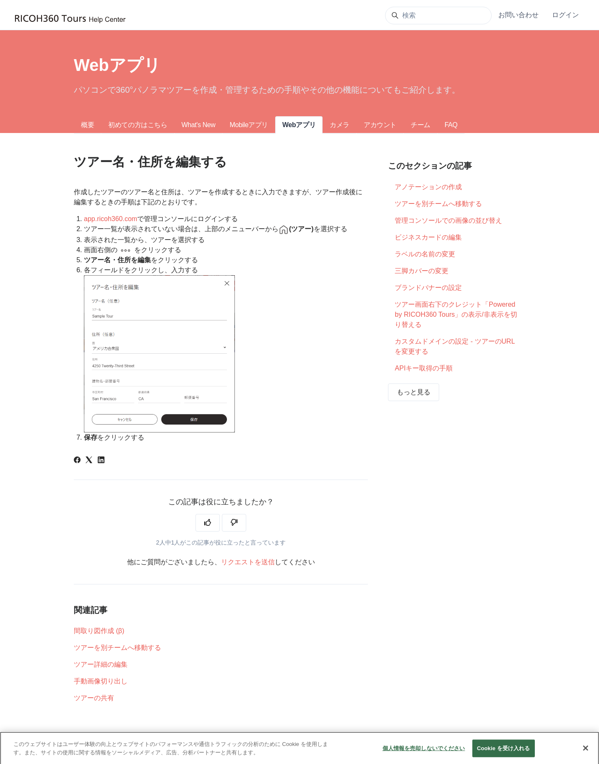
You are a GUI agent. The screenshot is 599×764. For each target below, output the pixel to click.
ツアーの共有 (94, 697)
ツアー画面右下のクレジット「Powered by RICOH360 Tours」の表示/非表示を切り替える (456, 314)
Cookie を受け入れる (503, 754)
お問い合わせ (518, 14)
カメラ (339, 124)
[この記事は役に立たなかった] (234, 523)
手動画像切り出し (101, 681)
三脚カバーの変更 (421, 270)
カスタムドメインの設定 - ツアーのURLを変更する (455, 346)
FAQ (451, 124)
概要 (87, 124)
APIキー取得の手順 (424, 368)
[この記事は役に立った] (207, 523)
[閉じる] (585, 753)
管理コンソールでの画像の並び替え (448, 220)
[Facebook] (77, 460)
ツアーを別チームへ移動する (117, 647)
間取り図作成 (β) (99, 630)
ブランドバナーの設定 (428, 287)
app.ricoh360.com (110, 218)
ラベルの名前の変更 (425, 254)
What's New (199, 124)
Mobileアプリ (248, 124)
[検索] (438, 15)
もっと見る (413, 392)
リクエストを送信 (248, 562)
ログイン (565, 14)
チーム (420, 124)
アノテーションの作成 (428, 186)
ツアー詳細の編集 (101, 664)
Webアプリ (298, 124)
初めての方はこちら (137, 124)
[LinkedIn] (101, 460)
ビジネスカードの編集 (428, 237)
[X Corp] (89, 460)
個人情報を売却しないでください (424, 754)
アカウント (380, 124)
